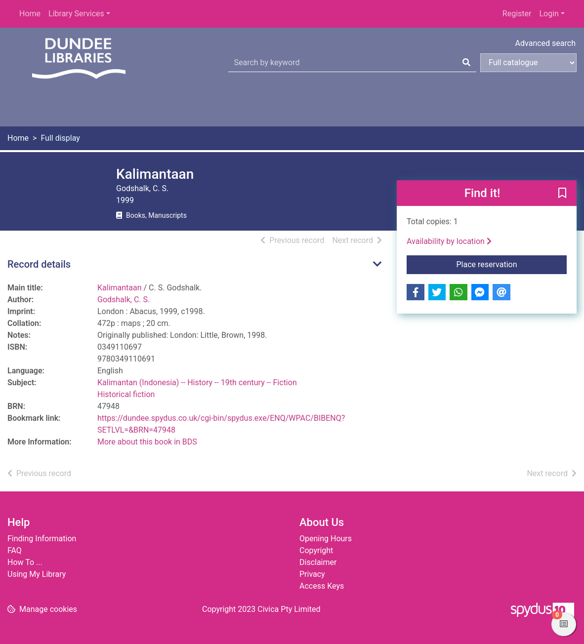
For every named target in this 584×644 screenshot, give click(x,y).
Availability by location (449, 241)
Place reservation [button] (512, 263)
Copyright (316, 550)
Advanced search (545, 43)
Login (548, 13)
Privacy (312, 574)
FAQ (14, 550)
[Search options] (528, 62)
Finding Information (41, 538)
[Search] (466, 62)
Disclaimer (317, 562)
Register (517, 13)
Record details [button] (39, 264)
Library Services (76, 13)
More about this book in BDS (147, 441)
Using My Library (36, 574)
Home (30, 13)
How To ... (24, 562)
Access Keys (321, 586)
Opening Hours (325, 538)
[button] (562, 193)
